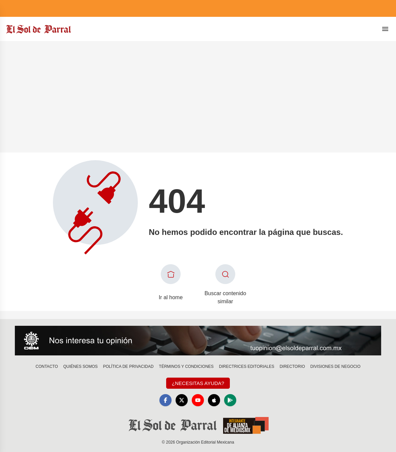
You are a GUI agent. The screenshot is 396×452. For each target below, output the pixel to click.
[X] (182, 400)
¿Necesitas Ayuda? (198, 383)
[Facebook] (165, 400)
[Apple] (214, 400)
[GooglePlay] (230, 400)
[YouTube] (198, 400)
